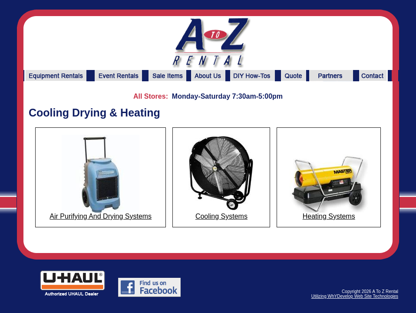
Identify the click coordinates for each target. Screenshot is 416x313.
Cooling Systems (221, 216)
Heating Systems (329, 216)
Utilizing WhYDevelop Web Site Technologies (354, 296)
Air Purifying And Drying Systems (101, 216)
